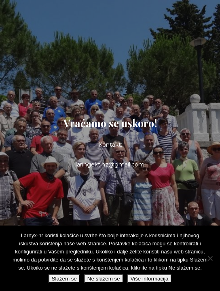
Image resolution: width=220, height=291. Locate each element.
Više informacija (150, 279)
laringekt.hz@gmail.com (110, 164)
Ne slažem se (103, 279)
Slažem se (64, 279)
